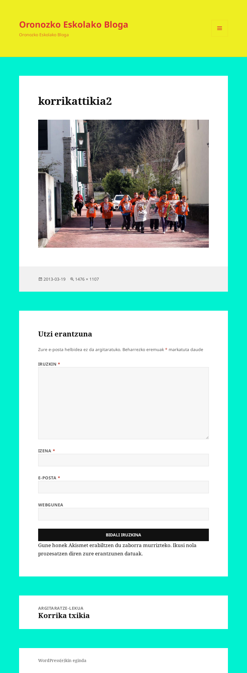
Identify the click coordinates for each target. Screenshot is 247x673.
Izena (46, 451)
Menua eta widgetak (220, 36)
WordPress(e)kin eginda (62, 660)
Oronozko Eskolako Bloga (73, 24)
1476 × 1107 (87, 279)
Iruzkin (49, 364)
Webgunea (50, 505)
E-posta (49, 478)
